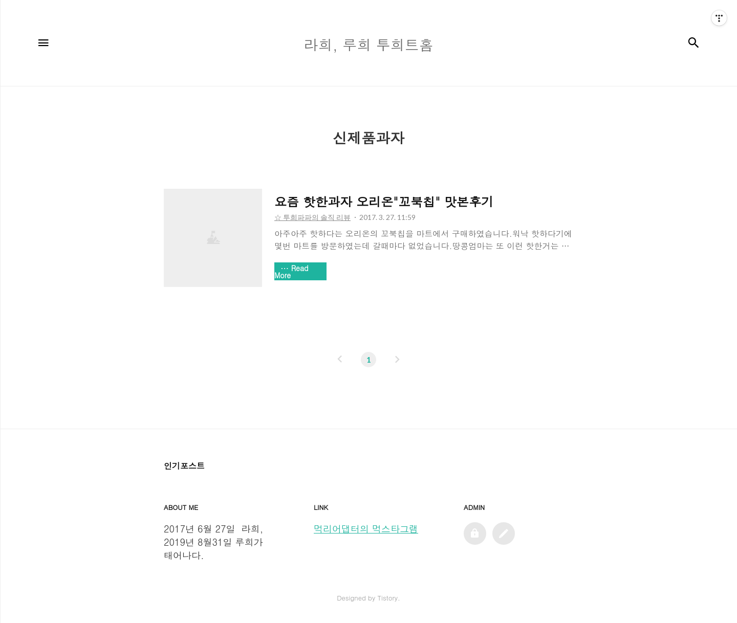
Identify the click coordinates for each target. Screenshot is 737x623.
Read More (291, 271)
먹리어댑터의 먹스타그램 (366, 528)
